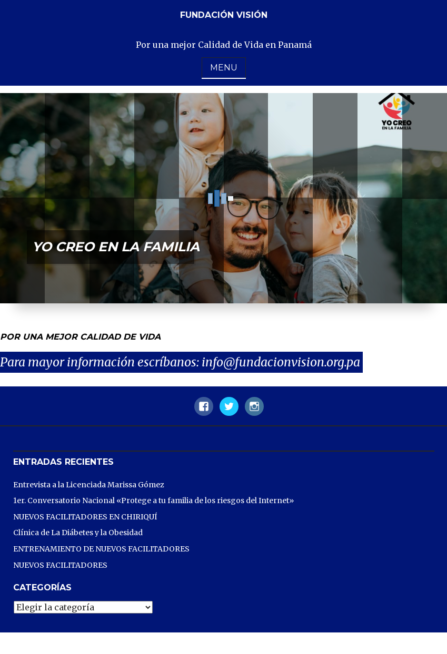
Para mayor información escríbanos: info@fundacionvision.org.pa (181, 362)
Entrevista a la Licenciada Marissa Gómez (88, 484)
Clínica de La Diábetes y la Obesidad (78, 532)
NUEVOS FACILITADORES (60, 565)
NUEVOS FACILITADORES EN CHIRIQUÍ (85, 517)
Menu (223, 68)
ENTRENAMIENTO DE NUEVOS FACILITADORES (101, 549)
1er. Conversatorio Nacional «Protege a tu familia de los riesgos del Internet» (153, 500)
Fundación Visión (223, 15)
